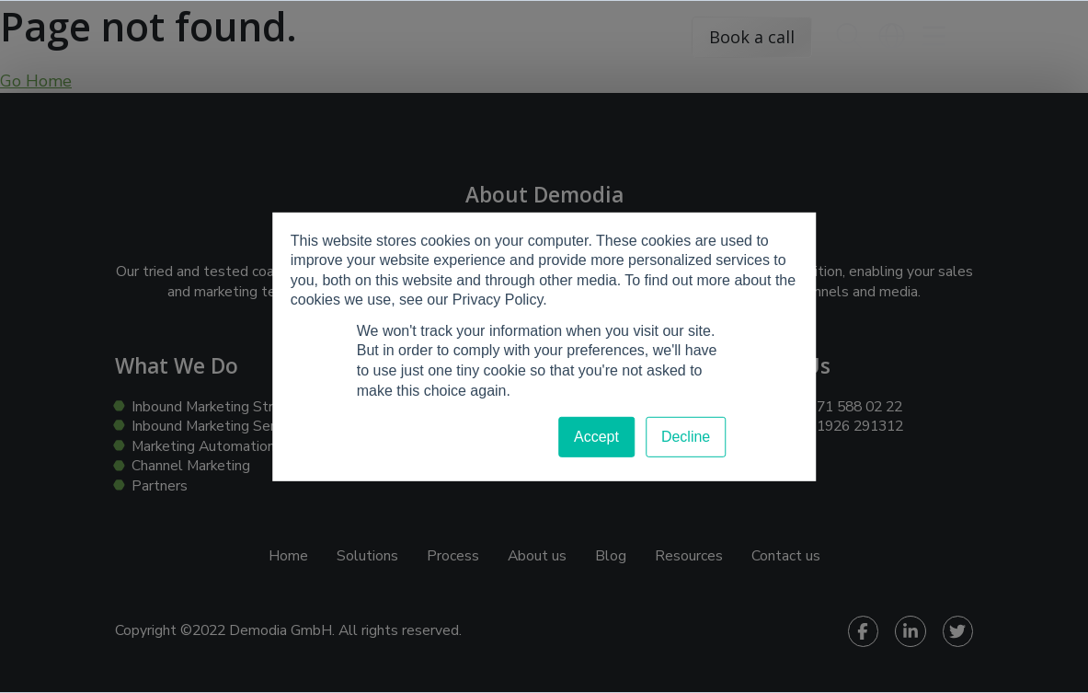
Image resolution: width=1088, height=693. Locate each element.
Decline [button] (685, 437)
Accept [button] (596, 437)
